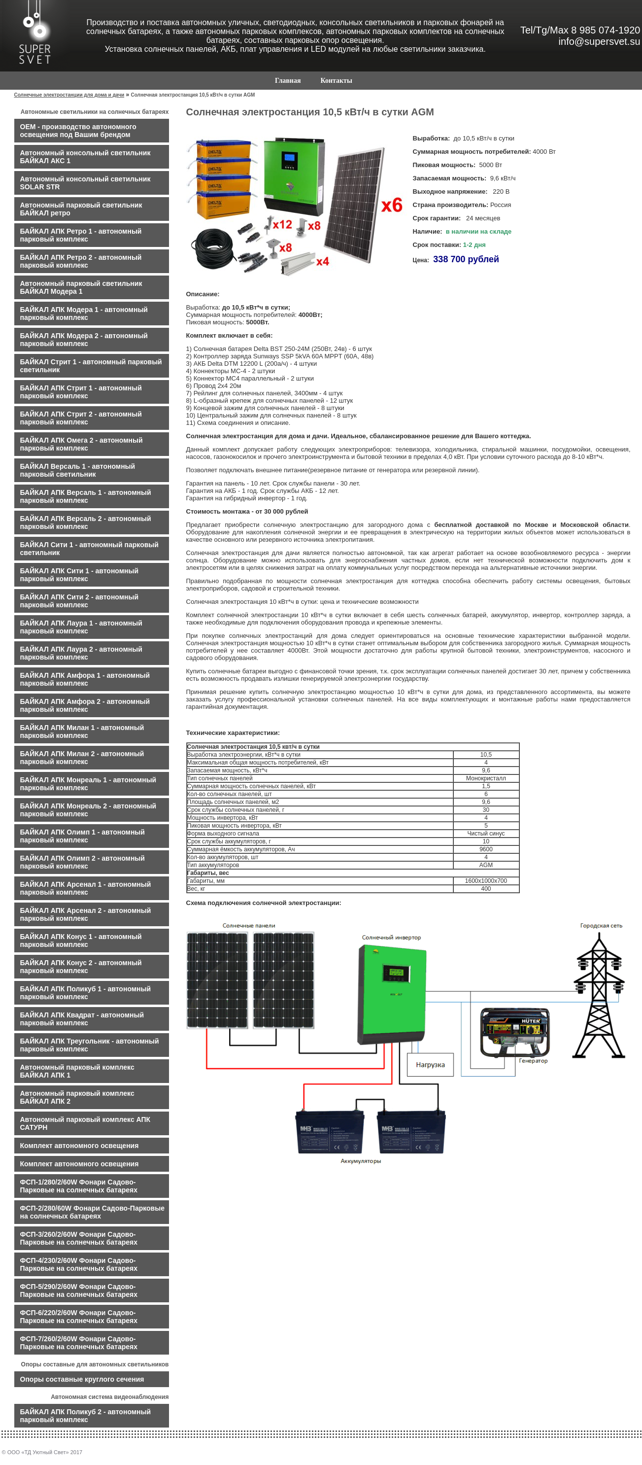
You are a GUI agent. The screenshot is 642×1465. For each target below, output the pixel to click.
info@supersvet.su (600, 41)
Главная (288, 80)
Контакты (336, 80)
